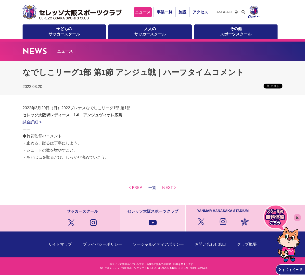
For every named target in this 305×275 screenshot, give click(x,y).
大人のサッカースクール (150, 31)
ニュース (143, 12)
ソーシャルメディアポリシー (158, 244)
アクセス (200, 12)
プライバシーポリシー (102, 244)
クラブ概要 (247, 244)
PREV (137, 188)
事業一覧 (164, 12)
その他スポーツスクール (236, 31)
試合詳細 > (32, 122)
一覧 (152, 188)
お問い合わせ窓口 (210, 244)
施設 (182, 12)
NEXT (167, 188)
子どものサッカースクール (64, 31)
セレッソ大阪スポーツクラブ (73, 12)
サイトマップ (60, 244)
